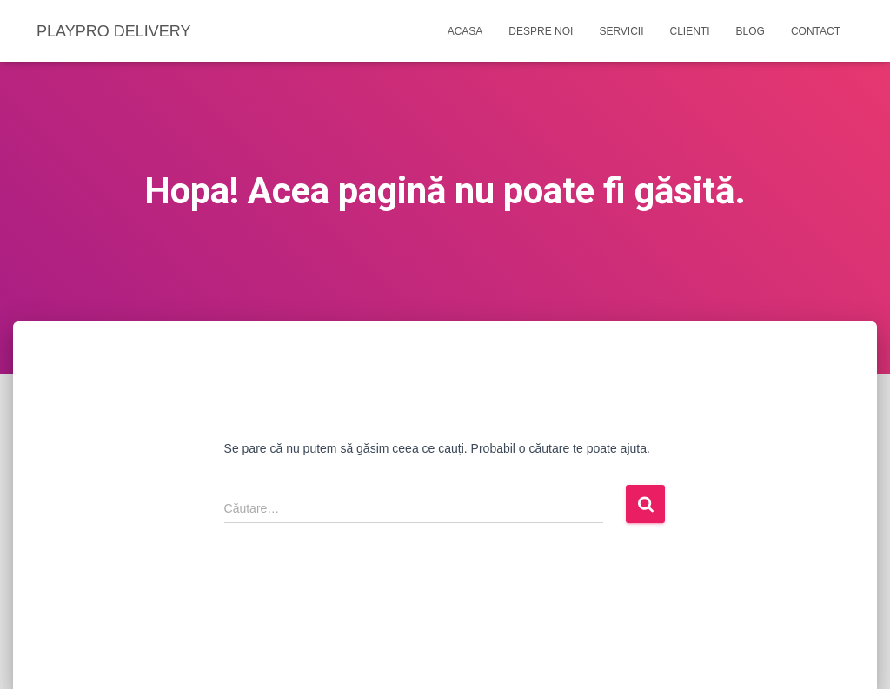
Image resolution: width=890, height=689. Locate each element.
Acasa (465, 31)
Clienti (690, 31)
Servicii (621, 31)
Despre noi (540, 31)
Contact (815, 31)
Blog (750, 31)
